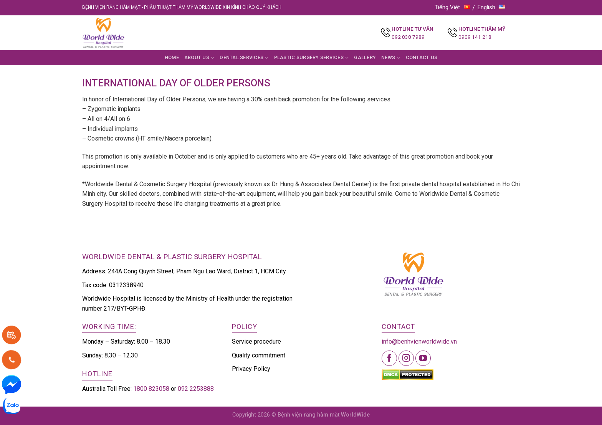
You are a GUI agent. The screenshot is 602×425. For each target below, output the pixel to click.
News (390, 57)
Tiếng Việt (452, 7)
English (491, 7)
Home (172, 57)
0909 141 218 (474, 37)
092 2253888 (196, 388)
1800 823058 (151, 388)
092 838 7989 (408, 37)
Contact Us (422, 57)
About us (199, 57)
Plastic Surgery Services (311, 57)
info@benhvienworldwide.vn (419, 341)
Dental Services (244, 57)
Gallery (365, 57)
